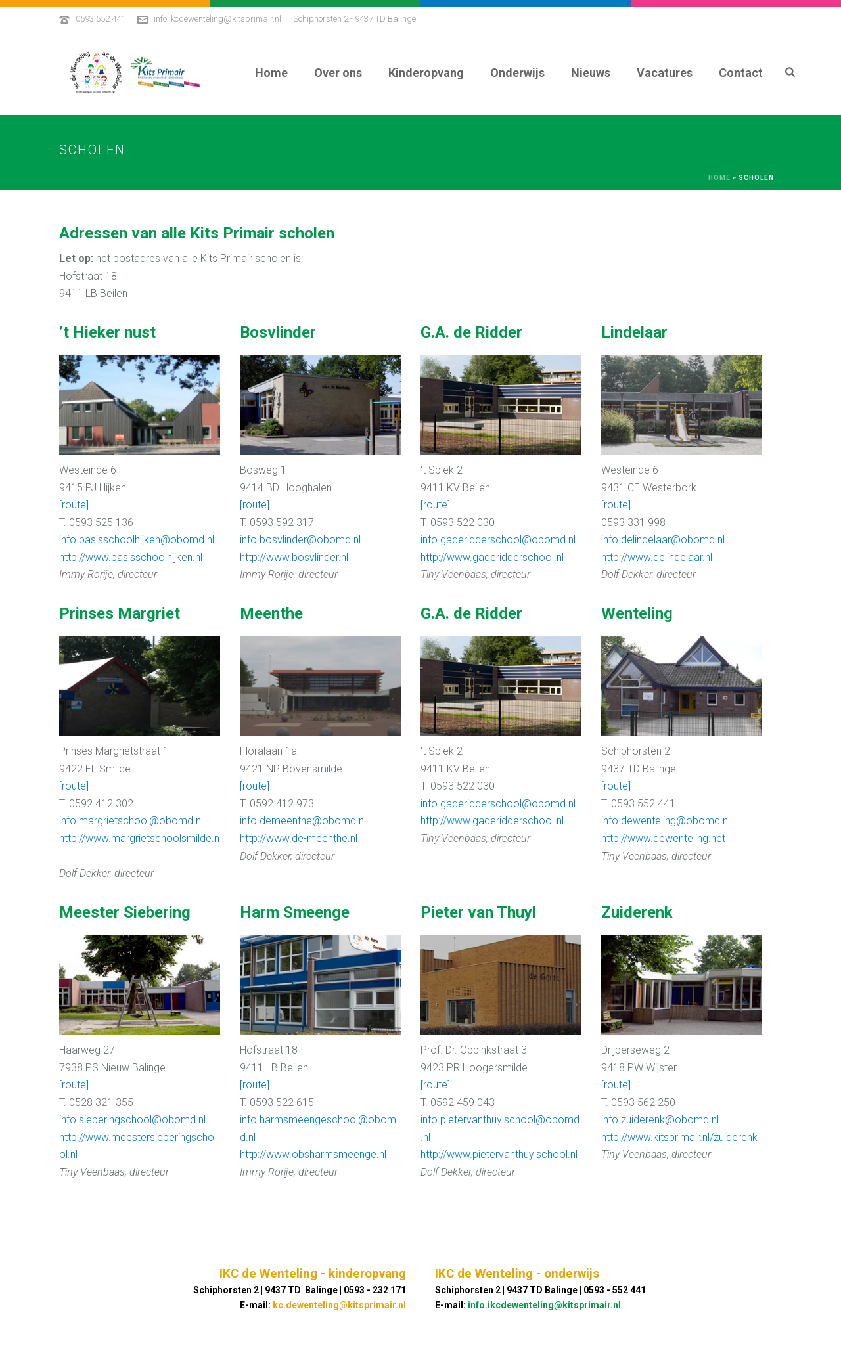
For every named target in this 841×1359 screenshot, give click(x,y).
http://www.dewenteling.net (663, 838)
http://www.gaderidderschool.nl (492, 557)
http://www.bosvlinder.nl (294, 557)
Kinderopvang (426, 72)
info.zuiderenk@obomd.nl (660, 1119)
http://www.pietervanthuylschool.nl (499, 1154)
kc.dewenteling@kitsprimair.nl (339, 1305)
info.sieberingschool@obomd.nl (132, 1119)
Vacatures (665, 72)
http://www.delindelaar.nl (656, 557)
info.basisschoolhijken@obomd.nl (136, 539)
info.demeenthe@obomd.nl (303, 820)
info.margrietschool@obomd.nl (131, 820)
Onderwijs (517, 72)
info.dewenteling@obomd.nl (665, 820)
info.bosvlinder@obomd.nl (300, 539)
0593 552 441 (100, 19)
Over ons (338, 72)
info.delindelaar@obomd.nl (663, 539)
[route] (74, 505)
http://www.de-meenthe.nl (298, 838)
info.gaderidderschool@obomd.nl (498, 539)
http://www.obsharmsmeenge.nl (313, 1154)
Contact (741, 72)
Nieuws (590, 72)
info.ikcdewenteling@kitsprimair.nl (217, 19)
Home (271, 72)
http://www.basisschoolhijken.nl (130, 557)
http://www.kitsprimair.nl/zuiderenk (679, 1137)
